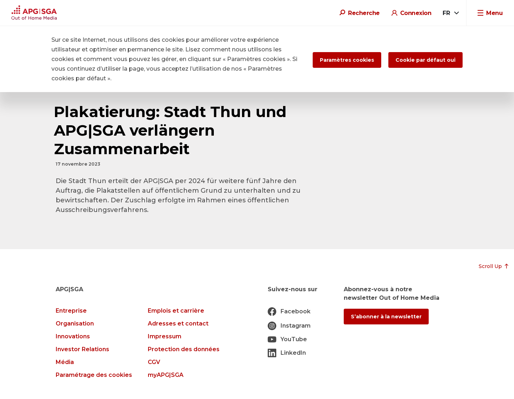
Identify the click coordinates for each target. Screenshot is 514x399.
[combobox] (450, 13)
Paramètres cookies (347, 60)
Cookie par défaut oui (425, 60)
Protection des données (184, 349)
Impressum (164, 336)
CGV (154, 362)
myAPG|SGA (165, 375)
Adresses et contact (178, 323)
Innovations (73, 336)
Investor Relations (82, 349)
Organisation (75, 323)
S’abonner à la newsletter (386, 316)
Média (65, 362)
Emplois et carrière (176, 310)
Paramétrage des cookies (94, 375)
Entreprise (71, 310)
